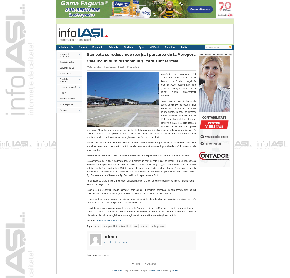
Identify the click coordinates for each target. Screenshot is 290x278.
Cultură (83, 47)
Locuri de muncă (68, 87)
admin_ (99, 67)
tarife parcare (158, 226)
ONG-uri (154, 47)
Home (137, 264)
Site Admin (151, 264)
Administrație (66, 47)
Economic (97, 47)
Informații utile (66, 104)
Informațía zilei (114, 220)
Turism (63, 93)
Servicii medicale (68, 62)
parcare (144, 226)
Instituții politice (67, 98)
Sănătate (128, 47)
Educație (113, 47)
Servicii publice (67, 68)
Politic (184, 47)
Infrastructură (66, 73)
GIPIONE (155, 270)
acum (97, 226)
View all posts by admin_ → (117, 242)
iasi (135, 226)
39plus (175, 270)
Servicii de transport (65, 80)
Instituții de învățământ (65, 55)
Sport (141, 47)
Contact (63, 110)
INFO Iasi (118, 270)
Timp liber (170, 47)
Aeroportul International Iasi (117, 226)
